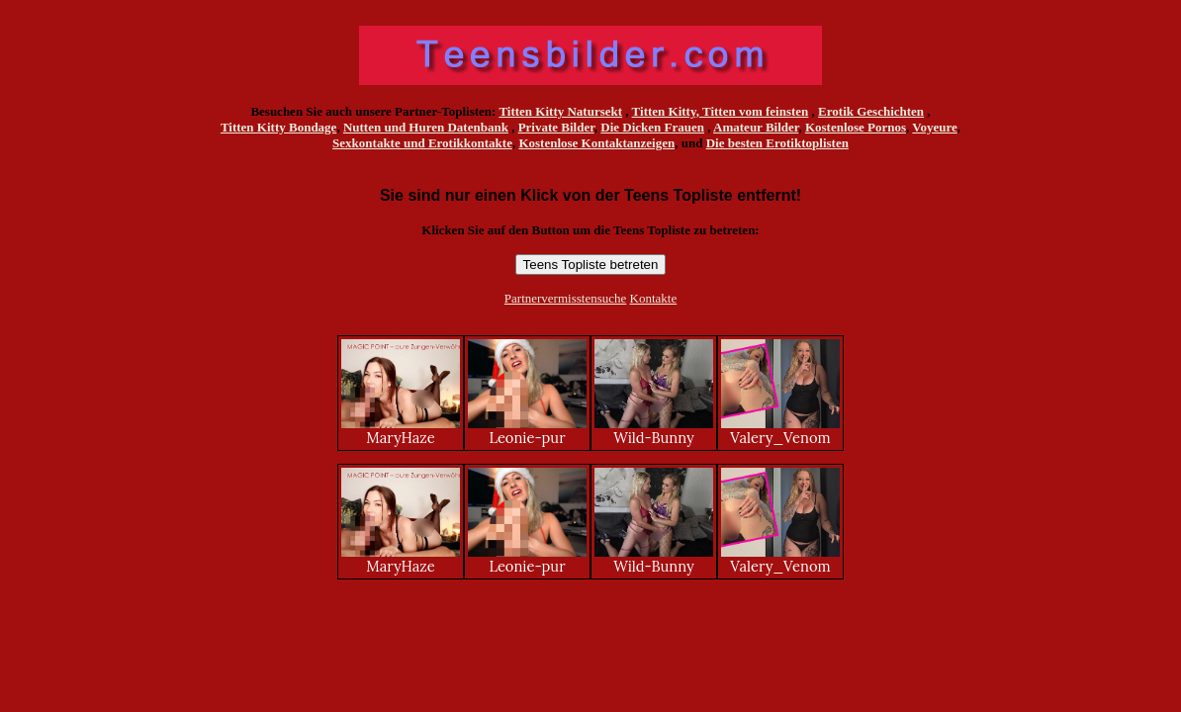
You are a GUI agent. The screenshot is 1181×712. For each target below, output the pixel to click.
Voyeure (934, 127)
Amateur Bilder (755, 127)
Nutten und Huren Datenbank (425, 127)
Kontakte (654, 298)
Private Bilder (556, 127)
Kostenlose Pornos (855, 127)
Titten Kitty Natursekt (560, 111)
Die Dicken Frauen (652, 127)
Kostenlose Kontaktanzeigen (596, 142)
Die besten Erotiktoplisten (777, 142)
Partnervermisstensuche (565, 298)
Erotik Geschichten (871, 111)
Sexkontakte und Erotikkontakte (422, 142)
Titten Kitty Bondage (279, 127)
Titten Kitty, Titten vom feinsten (720, 111)
